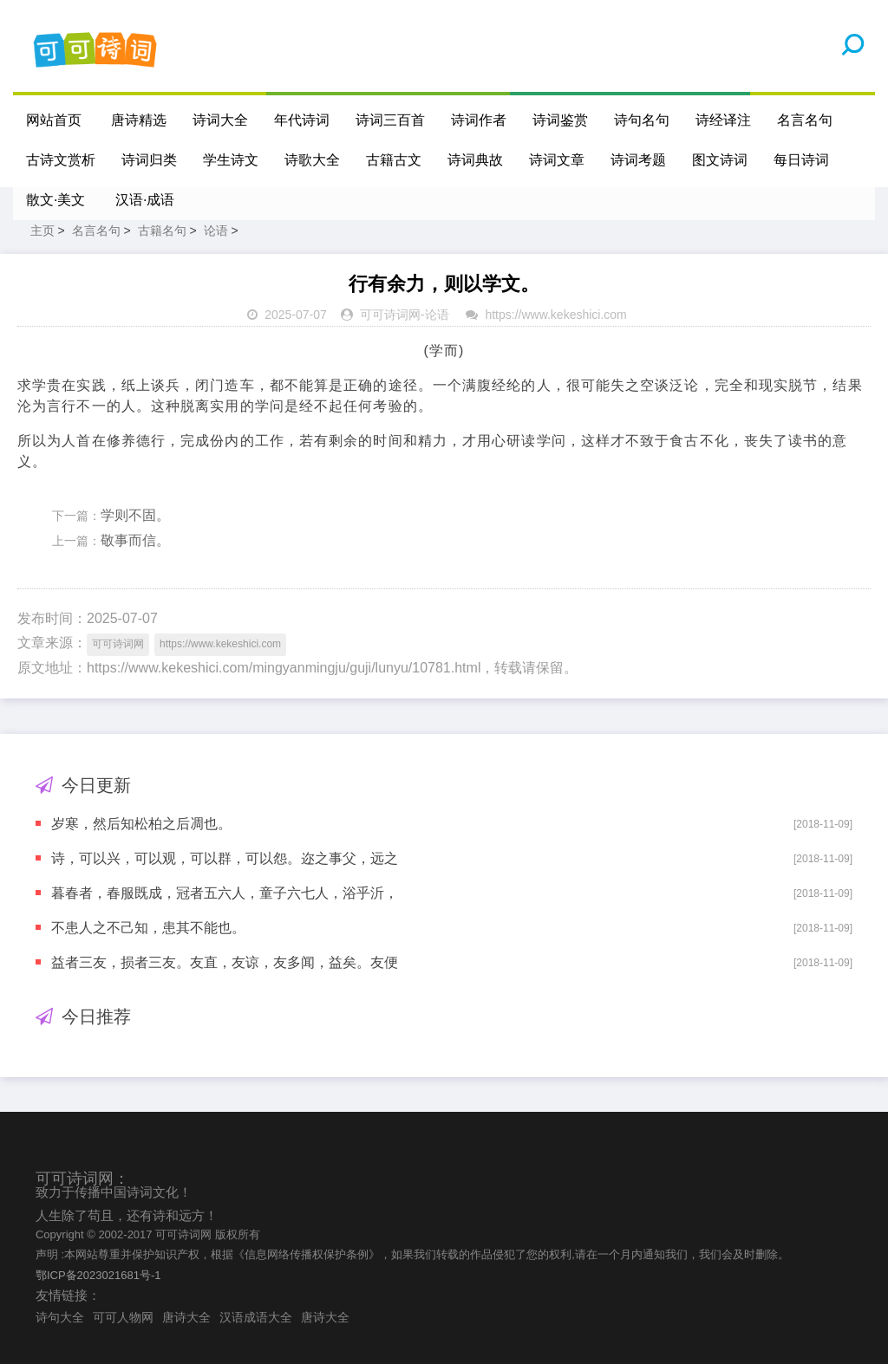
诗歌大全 (312, 160)
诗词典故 (475, 160)
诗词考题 (638, 160)
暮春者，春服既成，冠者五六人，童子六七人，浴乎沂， (224, 893)
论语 (216, 230)
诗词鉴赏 (560, 120)
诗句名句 (641, 120)
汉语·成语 (144, 199)
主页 (42, 230)
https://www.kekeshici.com (555, 315)
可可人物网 (123, 1317)
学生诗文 (230, 160)
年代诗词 (302, 120)
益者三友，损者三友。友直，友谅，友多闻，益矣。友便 (224, 962)
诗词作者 (478, 120)
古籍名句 (162, 230)
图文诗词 (720, 160)
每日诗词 (801, 160)
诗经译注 (723, 120)
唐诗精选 (138, 120)
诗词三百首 (390, 120)
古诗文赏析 (60, 160)
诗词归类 (149, 160)
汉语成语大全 (255, 1317)
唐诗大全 (186, 1317)
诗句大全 (60, 1317)
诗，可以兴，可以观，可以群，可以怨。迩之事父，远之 (224, 858)
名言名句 (804, 120)
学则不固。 (135, 515)
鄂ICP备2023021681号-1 (98, 1275)
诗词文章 (556, 160)
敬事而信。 (135, 540)
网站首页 (54, 120)
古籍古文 (393, 160)
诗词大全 (220, 120)
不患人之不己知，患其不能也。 (148, 927)
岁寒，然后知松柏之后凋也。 (141, 823)
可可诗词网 (390, 315)
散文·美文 (55, 199)
